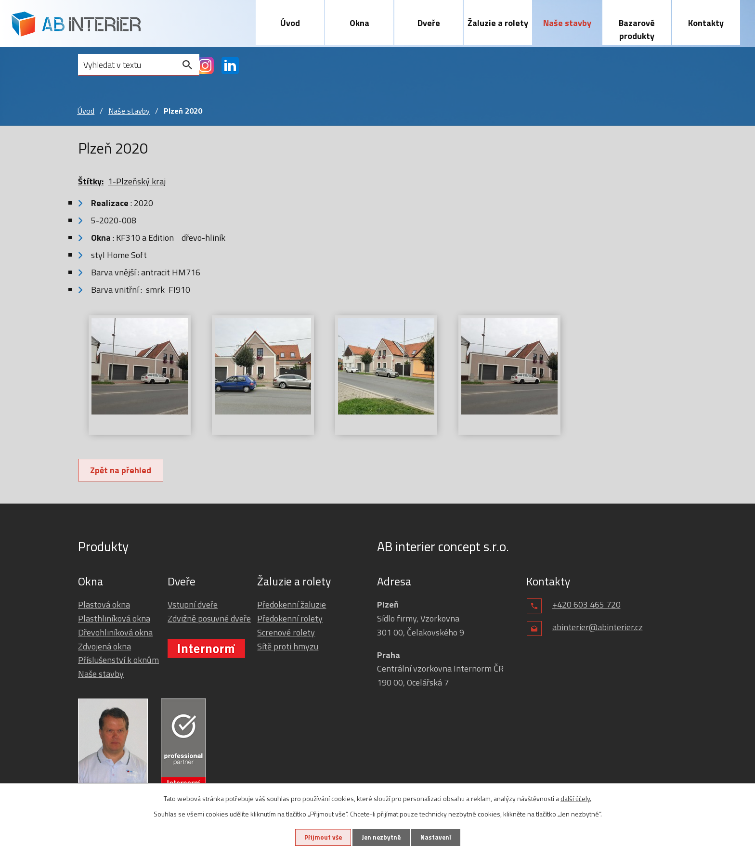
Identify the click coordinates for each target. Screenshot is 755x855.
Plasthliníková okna (114, 618)
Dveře (428, 22)
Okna (359, 22)
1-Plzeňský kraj (137, 181)
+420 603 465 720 (586, 604)
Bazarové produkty (637, 29)
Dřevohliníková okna (115, 632)
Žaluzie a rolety (498, 22)
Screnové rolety (286, 632)
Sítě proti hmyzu (287, 646)
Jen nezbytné (381, 837)
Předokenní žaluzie (291, 604)
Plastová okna (104, 604)
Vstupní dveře (193, 604)
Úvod (290, 22)
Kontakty (706, 22)
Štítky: (91, 181)
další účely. (575, 797)
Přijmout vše (318, 837)
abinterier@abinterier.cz (597, 627)
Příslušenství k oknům (118, 660)
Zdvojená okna (104, 646)
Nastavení (440, 837)
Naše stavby (567, 22)
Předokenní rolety (290, 618)
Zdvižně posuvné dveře (209, 618)
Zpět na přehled (122, 470)
